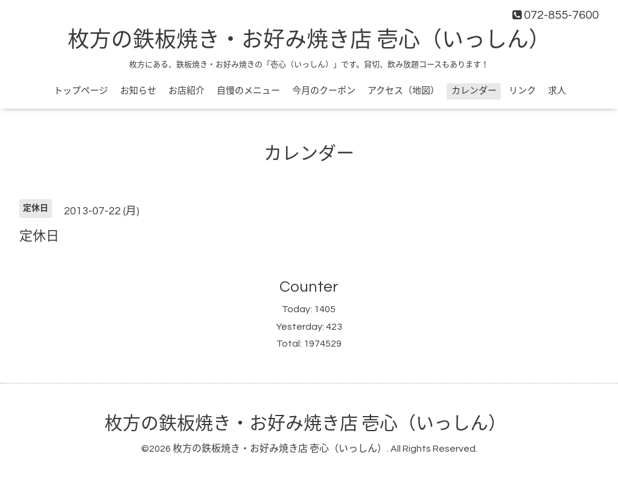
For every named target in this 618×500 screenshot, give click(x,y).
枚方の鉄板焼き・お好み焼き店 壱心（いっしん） (309, 40)
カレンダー (474, 90)
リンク (522, 90)
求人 (557, 90)
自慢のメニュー (248, 90)
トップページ (81, 90)
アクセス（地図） (403, 90)
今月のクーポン (323, 90)
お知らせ (138, 90)
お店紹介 (186, 90)
